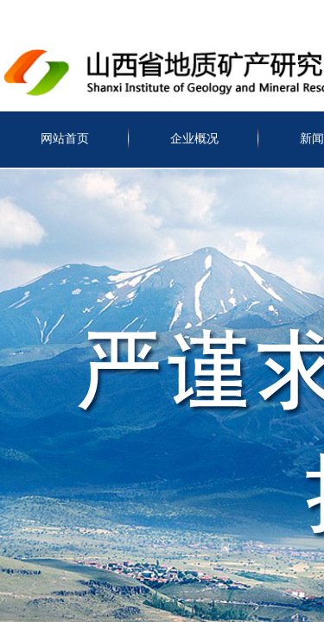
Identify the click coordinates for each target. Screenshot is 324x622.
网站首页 (65, 138)
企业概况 (194, 138)
